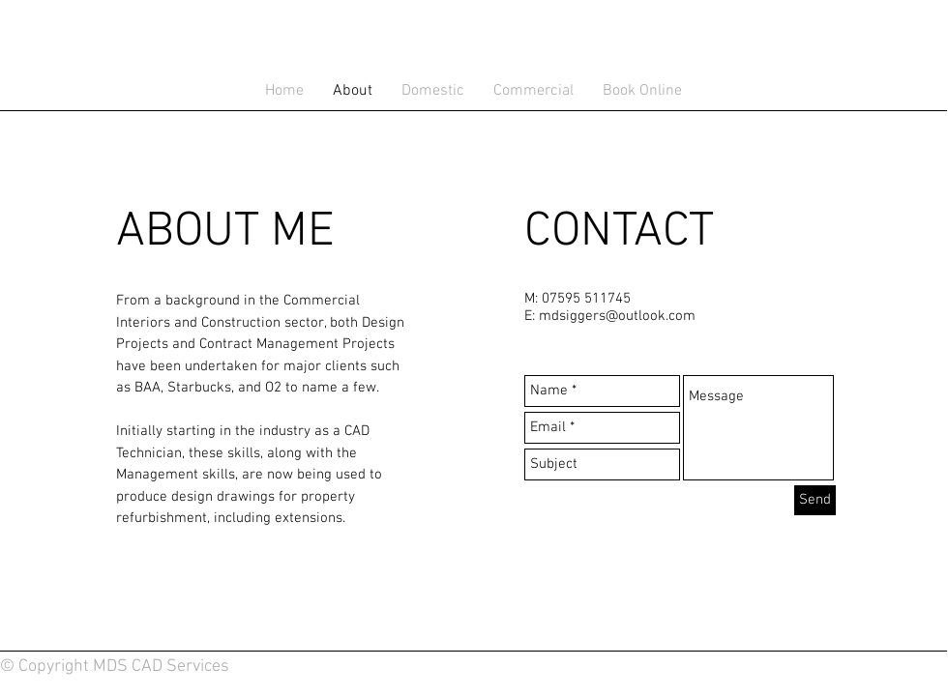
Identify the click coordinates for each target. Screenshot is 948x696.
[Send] (815, 500)
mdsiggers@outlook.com (617, 316)
